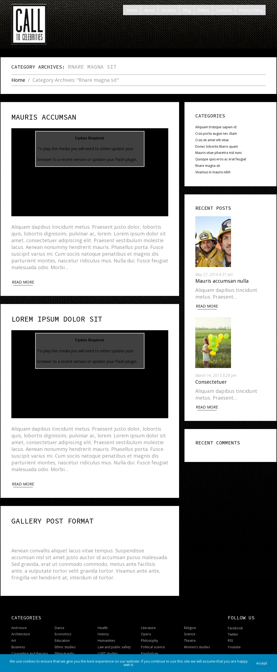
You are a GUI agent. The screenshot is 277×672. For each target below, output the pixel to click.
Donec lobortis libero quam (216, 146)
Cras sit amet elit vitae (212, 140)
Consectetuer (211, 382)
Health (103, 619)
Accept (261, 663)
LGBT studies (108, 645)
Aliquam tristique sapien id (215, 127)
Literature (148, 619)
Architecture (20, 625)
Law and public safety (114, 638)
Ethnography (64, 645)
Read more (23, 279)
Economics (63, 625)
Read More (207, 306)
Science (189, 625)
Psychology (149, 645)
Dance (59, 619)
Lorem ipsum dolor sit (42, 315)
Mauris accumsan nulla (222, 281)
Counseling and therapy (29, 645)
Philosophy (149, 632)
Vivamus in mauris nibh (212, 172)
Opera (146, 625)
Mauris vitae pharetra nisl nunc (218, 152)
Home (18, 80)
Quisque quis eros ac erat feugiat (220, 159)
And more (19, 619)
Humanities (106, 632)
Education (62, 632)
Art (13, 632)
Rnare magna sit (207, 165)
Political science (153, 638)
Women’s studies (197, 638)
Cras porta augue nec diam (216, 133)
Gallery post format (39, 514)
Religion (190, 619)
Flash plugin (125, 156)
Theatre (190, 632)
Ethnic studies (65, 638)
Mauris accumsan (33, 116)
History (103, 625)
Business (18, 638)
